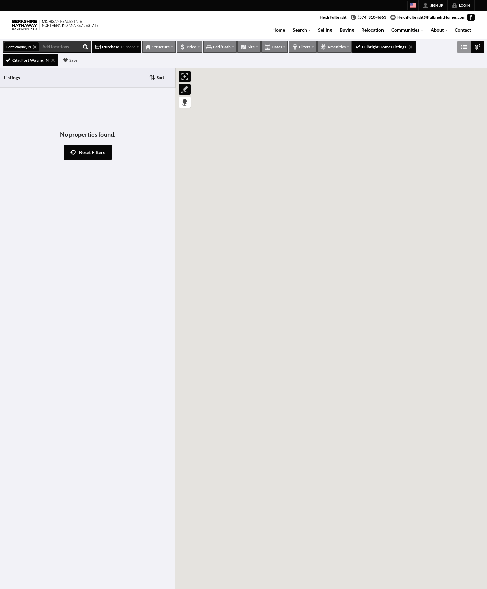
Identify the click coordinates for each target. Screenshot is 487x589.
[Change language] (413, 5)
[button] (88, 152)
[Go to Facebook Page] (471, 17)
